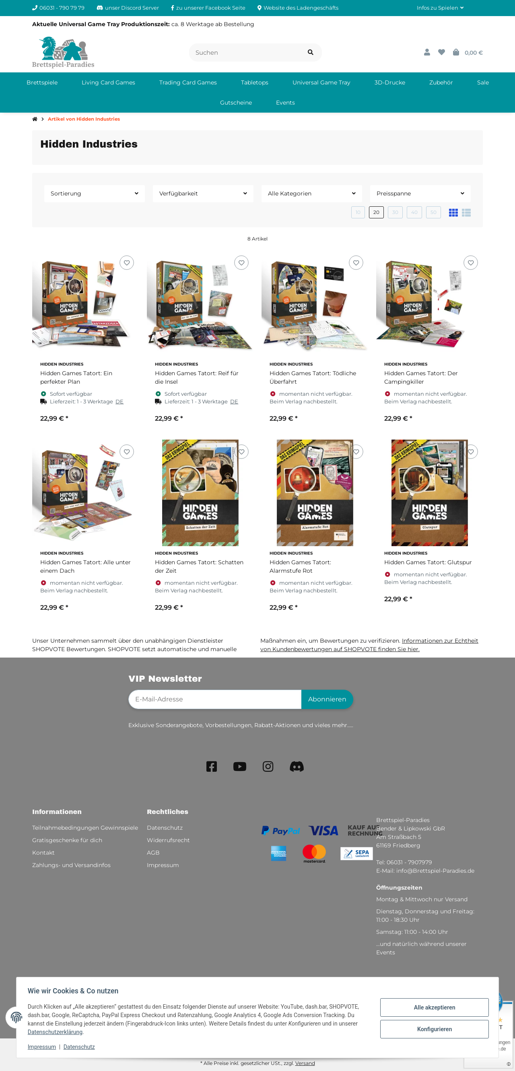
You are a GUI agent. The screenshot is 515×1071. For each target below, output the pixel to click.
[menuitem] (42, 82)
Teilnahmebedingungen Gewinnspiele (85, 827)
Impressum (43, 1047)
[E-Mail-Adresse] (215, 699)
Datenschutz (81, 1047)
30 (395, 212)
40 (414, 212)
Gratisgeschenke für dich (67, 840)
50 (434, 212)
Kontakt (43, 852)
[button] (440, 8)
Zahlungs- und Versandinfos (71, 865)
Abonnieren (327, 699)
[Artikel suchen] (310, 52)
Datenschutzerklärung (56, 1032)
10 (358, 212)
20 (376, 212)
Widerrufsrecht (168, 840)
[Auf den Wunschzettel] (126, 262)
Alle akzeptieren (432, 1008)
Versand (305, 1063)
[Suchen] (244, 52)
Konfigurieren (433, 1029)
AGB (153, 852)
